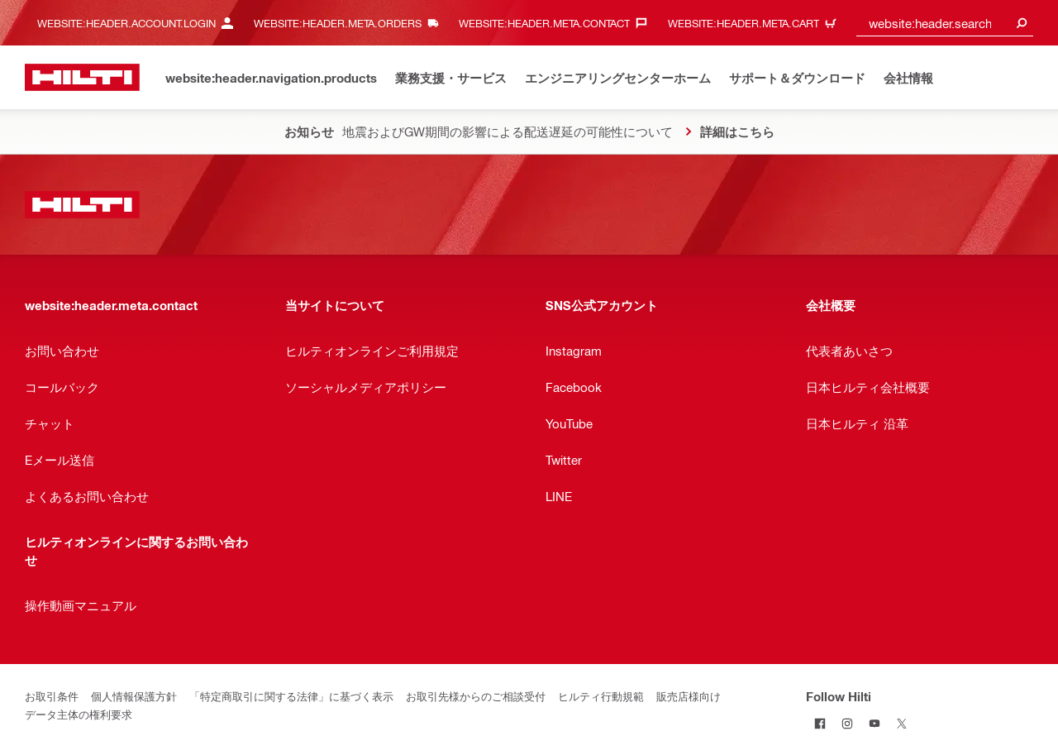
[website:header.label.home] (82, 77)
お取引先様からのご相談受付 (476, 696)
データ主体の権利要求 (78, 714)
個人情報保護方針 (134, 696)
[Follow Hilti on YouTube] (874, 723)
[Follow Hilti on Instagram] (846, 723)
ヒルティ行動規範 (601, 696)
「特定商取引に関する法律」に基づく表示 (291, 696)
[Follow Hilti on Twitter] (901, 723)
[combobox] (944, 22)
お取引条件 (52, 696)
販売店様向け (688, 696)
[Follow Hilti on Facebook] (819, 723)
